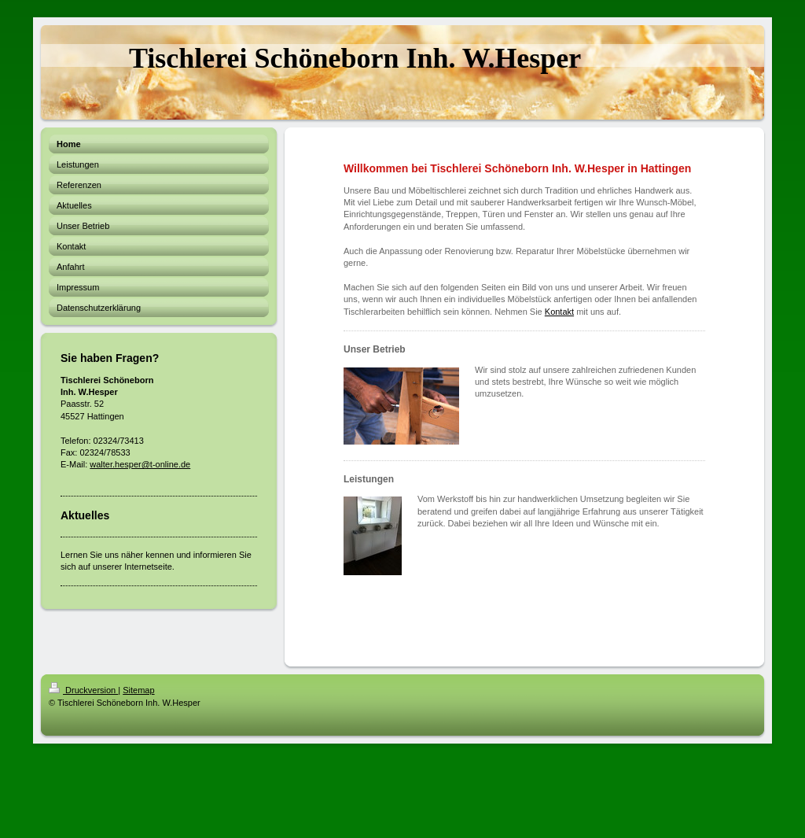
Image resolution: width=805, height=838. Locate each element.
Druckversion (83, 690)
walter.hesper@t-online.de (140, 464)
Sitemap (138, 690)
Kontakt (559, 311)
